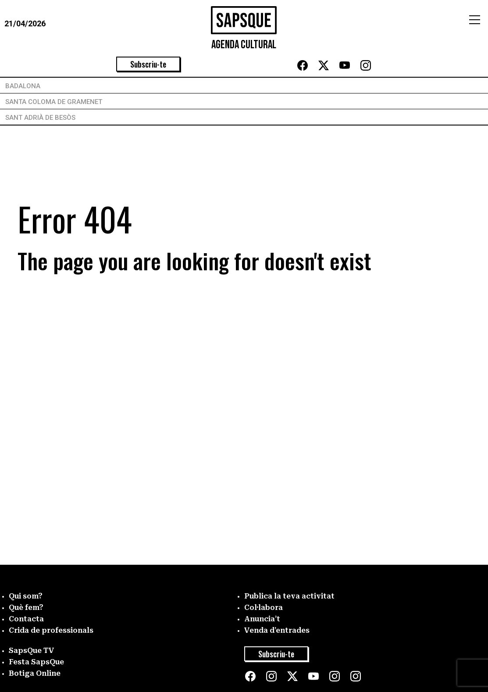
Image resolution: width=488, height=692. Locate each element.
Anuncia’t (262, 619)
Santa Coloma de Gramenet (53, 102)
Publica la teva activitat (289, 596)
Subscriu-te (148, 64)
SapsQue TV (31, 650)
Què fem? (26, 607)
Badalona (22, 86)
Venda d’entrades (277, 630)
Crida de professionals (51, 630)
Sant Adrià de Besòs (40, 118)
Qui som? (26, 596)
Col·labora (263, 607)
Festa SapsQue (36, 662)
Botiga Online (35, 673)
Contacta (26, 619)
